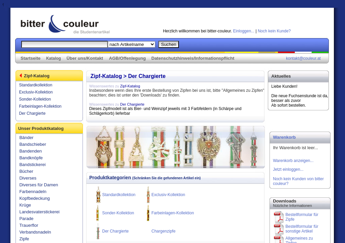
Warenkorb (284, 137)
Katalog (53, 58)
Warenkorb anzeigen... (293, 160)
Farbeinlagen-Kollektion (40, 106)
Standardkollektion (35, 85)
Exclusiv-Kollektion (36, 92)
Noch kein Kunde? (274, 31)
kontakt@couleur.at (303, 58)
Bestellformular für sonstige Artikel (301, 229)
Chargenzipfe (163, 231)
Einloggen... (243, 31)
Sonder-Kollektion (35, 99)
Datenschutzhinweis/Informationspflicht (192, 58)
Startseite (30, 58)
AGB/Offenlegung (127, 58)
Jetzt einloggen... (288, 169)
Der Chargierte (32, 113)
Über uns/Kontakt (85, 58)
